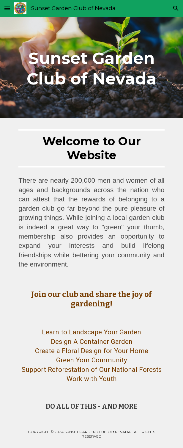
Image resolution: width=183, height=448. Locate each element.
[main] (91, 67)
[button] (7, 8)
